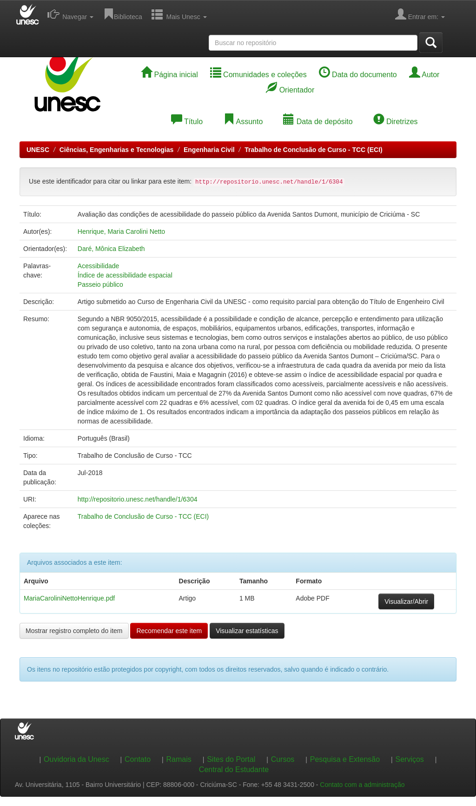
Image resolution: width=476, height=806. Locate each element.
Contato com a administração (362, 784)
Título (187, 122)
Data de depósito (317, 122)
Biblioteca (122, 13)
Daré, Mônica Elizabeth (111, 248)
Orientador (290, 90)
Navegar (70, 13)
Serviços (410, 759)
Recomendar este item (169, 630)
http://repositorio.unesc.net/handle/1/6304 (138, 499)
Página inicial (169, 75)
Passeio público (100, 284)
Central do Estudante (234, 769)
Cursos (283, 759)
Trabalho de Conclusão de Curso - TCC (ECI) (313, 149)
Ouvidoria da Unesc (76, 759)
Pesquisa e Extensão (345, 759)
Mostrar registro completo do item (74, 630)
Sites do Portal (231, 759)
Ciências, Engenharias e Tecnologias (117, 149)
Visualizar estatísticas (247, 630)
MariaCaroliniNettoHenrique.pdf (69, 598)
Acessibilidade (98, 266)
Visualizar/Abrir (406, 601)
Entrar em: (420, 13)
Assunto (243, 122)
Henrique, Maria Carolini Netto (121, 231)
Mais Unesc (179, 13)
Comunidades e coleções (258, 75)
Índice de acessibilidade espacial (125, 275)
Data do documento (358, 75)
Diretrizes (395, 122)
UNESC (37, 149)
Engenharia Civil (209, 149)
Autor (424, 75)
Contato (138, 759)
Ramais (179, 759)
